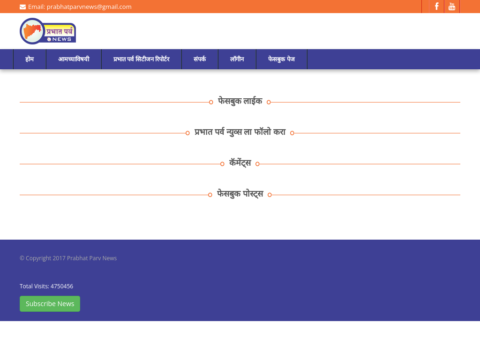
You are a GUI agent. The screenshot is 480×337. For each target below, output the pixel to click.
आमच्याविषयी (73, 59)
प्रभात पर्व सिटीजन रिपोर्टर (141, 59)
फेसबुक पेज (281, 59)
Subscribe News (50, 303)
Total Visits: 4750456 (46, 286)
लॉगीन (237, 59)
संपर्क (200, 59)
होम (29, 59)
